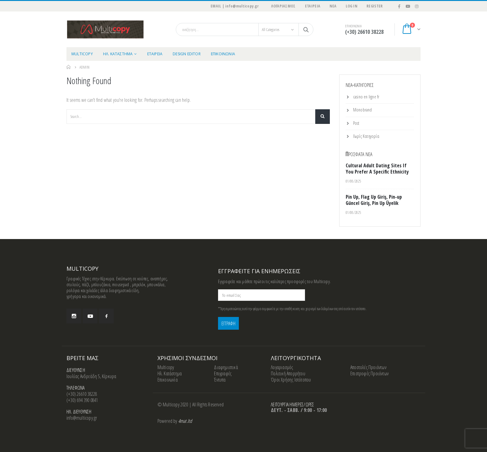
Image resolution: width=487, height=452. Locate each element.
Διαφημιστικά (226, 367)
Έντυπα (219, 379)
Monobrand (362, 110)
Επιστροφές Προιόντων (369, 373)
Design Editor (187, 53)
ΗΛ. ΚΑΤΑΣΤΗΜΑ (118, 53)
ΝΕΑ (333, 6)
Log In (351, 6)
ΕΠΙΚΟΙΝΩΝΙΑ (223, 53)
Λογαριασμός (282, 367)
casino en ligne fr (366, 97)
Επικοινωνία (167, 379)
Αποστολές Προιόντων (368, 367)
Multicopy (165, 367)
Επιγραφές (222, 373)
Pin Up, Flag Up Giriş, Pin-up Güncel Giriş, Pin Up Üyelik (374, 199)
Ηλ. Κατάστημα (169, 373)
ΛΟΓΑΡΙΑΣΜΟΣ (283, 6)
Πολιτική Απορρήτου (288, 373)
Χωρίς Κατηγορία (366, 136)
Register (374, 6)
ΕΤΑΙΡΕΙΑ (313, 6)
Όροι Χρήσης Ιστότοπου (291, 379)
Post (356, 123)
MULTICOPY (82, 53)
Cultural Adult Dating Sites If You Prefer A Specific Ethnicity (377, 168)
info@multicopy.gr (81, 417)
